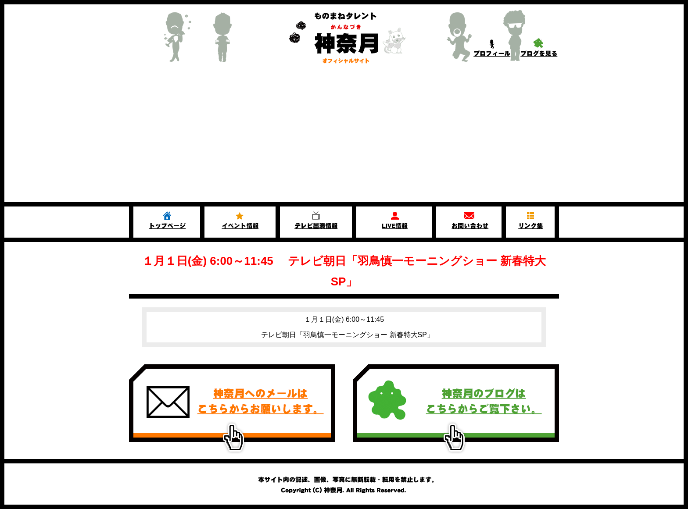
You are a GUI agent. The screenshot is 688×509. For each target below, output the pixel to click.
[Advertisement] (344, 136)
